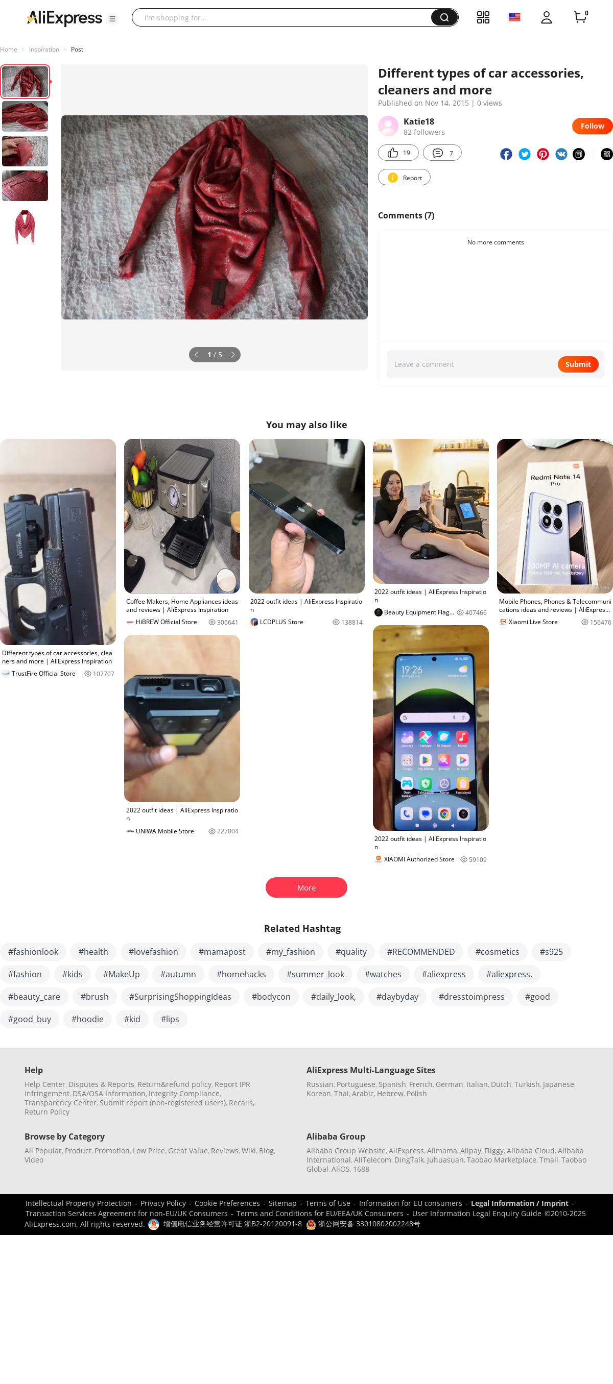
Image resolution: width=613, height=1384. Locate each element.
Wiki (249, 1150)
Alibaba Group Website (346, 1150)
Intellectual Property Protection (79, 1203)
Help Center (45, 1084)
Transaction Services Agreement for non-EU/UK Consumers (127, 1213)
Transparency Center (61, 1102)
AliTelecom (372, 1160)
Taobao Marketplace (501, 1160)
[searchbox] (285, 17)
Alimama (442, 1150)
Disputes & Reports (101, 1084)
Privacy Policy (163, 1203)
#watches (383, 974)
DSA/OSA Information (109, 1093)
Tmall (548, 1160)
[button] (112, 19)
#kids (72, 974)
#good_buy (29, 1019)
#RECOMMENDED (421, 951)
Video (34, 1160)
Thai (341, 1093)
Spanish (392, 1084)
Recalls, (242, 1102)
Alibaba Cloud (531, 1150)
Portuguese (356, 1084)
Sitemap (283, 1203)
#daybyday (397, 996)
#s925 (551, 951)
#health (93, 951)
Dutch (501, 1084)
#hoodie (88, 1019)
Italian (477, 1084)
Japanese (558, 1084)
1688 (361, 1169)
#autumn (178, 974)
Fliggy (494, 1150)
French (421, 1084)
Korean (318, 1093)
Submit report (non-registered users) (163, 1102)
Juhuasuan (445, 1160)
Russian (320, 1084)
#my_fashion (290, 951)
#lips (170, 1019)
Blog (266, 1150)
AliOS (341, 1169)
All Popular (43, 1150)
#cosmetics (498, 951)
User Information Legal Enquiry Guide (476, 1213)
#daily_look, (333, 996)
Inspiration (44, 49)
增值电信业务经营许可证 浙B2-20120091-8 (232, 1223)
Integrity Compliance (184, 1093)
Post (77, 49)
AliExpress (406, 1150)
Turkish (527, 1084)
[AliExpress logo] (64, 18)
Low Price (149, 1150)
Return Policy (47, 1112)
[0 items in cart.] (580, 17)
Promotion (112, 1150)
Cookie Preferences (227, 1203)
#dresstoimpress (472, 996)
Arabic (363, 1093)
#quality (351, 951)
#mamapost (222, 951)
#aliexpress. (509, 974)
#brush (95, 996)
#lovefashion (153, 951)
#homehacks (241, 974)
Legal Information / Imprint (520, 1203)
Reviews (225, 1150)
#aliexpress (444, 974)
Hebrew (390, 1093)
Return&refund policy (174, 1084)
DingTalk (409, 1160)
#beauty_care (34, 996)
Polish (417, 1093)
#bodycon (271, 996)
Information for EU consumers (410, 1203)
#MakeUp (121, 974)
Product (78, 1150)
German (449, 1084)
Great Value (188, 1150)
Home (8, 49)
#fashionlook (33, 951)
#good (537, 996)
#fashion (25, 974)
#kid (132, 1019)
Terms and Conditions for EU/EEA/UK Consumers (320, 1213)
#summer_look (315, 974)
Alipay (470, 1150)
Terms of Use (327, 1203)
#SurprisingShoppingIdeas (180, 996)
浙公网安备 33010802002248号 (363, 1223)
